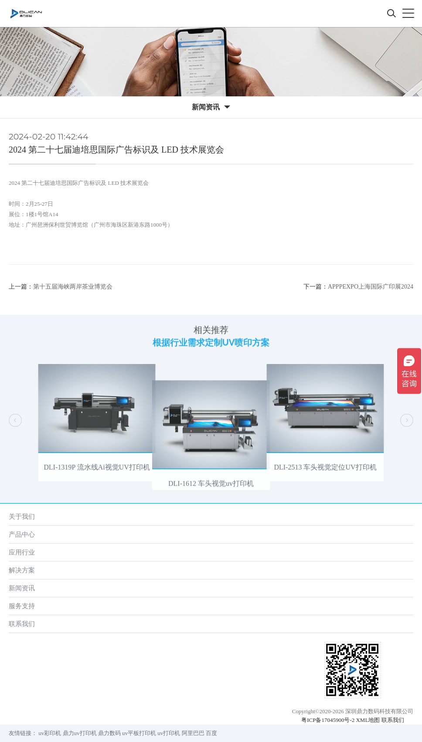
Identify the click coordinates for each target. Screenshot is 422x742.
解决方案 (22, 570)
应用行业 (22, 552)
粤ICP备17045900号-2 (327, 720)
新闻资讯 (22, 588)
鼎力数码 (109, 733)
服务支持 (22, 605)
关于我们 (22, 516)
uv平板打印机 (139, 733)
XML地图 (368, 720)
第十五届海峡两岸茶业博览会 (72, 286)
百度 (211, 733)
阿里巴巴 (193, 733)
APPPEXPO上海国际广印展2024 (370, 286)
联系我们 (22, 623)
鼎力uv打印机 (80, 733)
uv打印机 (168, 733)
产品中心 (22, 534)
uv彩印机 (49, 733)
